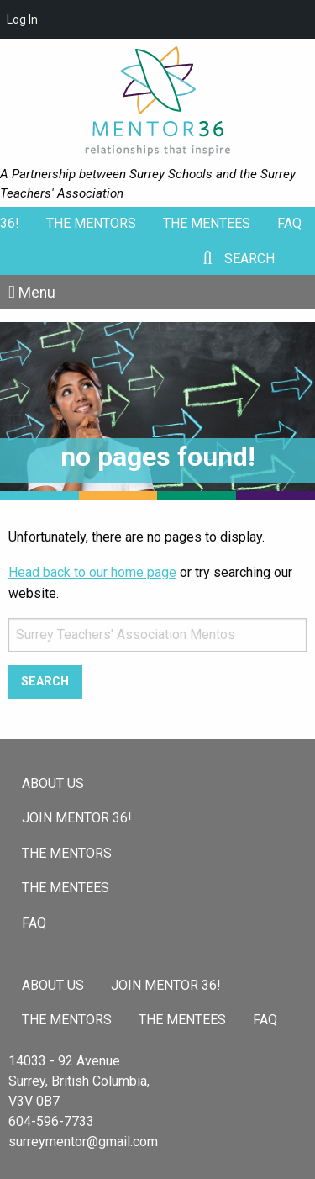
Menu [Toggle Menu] (36, 292)
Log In (22, 19)
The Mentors (91, 223)
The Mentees (206, 223)
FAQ (289, 223)
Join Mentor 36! (77, 818)
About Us (53, 783)
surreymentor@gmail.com (83, 1142)
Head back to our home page (92, 572)
